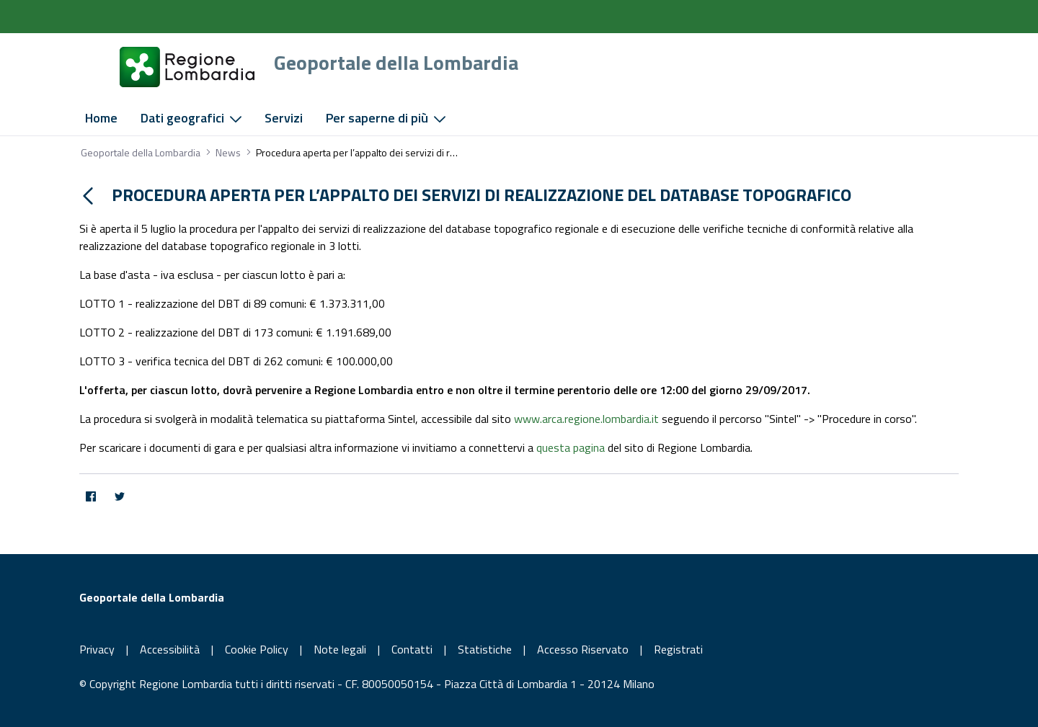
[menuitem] (101, 118)
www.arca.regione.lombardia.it (586, 418)
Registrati (678, 649)
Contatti (411, 649)
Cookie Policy (256, 649)
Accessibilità (170, 649)
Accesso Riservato (583, 649)
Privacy (97, 649)
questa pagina (570, 447)
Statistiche (485, 649)
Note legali (340, 649)
